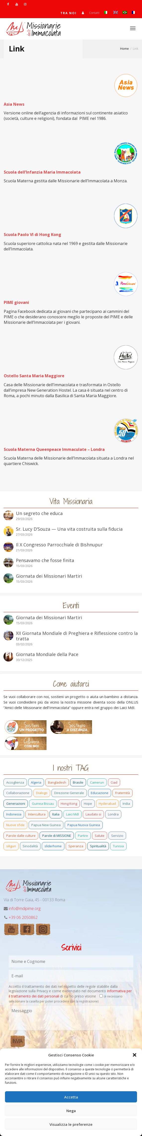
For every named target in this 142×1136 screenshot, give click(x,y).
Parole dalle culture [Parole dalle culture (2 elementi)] (21, 835)
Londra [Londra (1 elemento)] (113, 814)
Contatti (94, 13)
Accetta (71, 1096)
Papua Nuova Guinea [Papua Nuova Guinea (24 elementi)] (83, 825)
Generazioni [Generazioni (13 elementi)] (15, 803)
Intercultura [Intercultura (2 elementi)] (37, 814)
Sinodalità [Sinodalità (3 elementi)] (30, 846)
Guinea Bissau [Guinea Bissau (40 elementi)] (43, 803)
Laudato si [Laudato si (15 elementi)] (93, 814)
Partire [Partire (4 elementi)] (83, 835)
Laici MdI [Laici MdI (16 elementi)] (72, 814)
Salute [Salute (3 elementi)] (99, 835)
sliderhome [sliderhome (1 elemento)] (53, 846)
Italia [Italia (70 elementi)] (55, 814)
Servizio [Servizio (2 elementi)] (117, 835)
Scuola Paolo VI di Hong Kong (32, 234)
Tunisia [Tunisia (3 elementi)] (118, 846)
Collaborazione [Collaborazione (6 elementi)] (17, 793)
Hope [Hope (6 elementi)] (88, 803)
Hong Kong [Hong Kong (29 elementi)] (69, 803)
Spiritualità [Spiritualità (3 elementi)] (98, 846)
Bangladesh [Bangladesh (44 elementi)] (57, 782)
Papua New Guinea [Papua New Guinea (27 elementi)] (46, 825)
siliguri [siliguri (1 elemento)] (11, 846)
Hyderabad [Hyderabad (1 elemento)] (107, 803)
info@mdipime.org (25, 908)
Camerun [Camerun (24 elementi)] (97, 782)
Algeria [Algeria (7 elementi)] (36, 782)
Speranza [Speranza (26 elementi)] (75, 846)
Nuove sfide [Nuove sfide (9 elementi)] (15, 825)
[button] (134, 1054)
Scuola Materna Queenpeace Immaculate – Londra (54, 449)
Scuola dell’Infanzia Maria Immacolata (42, 172)
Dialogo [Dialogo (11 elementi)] (41, 793)
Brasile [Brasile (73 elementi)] (78, 782)
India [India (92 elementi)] (126, 803)
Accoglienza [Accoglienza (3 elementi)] (15, 782)
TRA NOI (68, 13)
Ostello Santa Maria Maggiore (34, 376)
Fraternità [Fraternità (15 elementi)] (122, 793)
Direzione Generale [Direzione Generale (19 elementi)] (69, 793)
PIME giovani (16, 302)
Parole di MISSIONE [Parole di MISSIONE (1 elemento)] (56, 835)
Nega (71, 1110)
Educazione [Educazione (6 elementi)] (99, 793)
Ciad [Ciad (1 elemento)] (114, 782)
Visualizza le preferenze (71, 1124)
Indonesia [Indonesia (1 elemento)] (13, 814)
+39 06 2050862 (23, 917)
